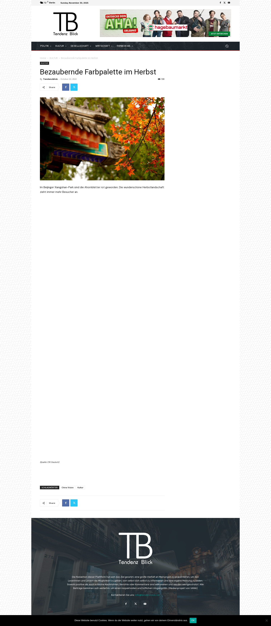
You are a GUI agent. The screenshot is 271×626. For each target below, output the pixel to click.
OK (193, 620)
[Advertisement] (102, 473)
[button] (227, 46)
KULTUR (54, 58)
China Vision (68, 487)
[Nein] (266, 620)
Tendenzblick (50, 79)
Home (43, 58)
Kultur (80, 487)
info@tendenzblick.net (147, 595)
